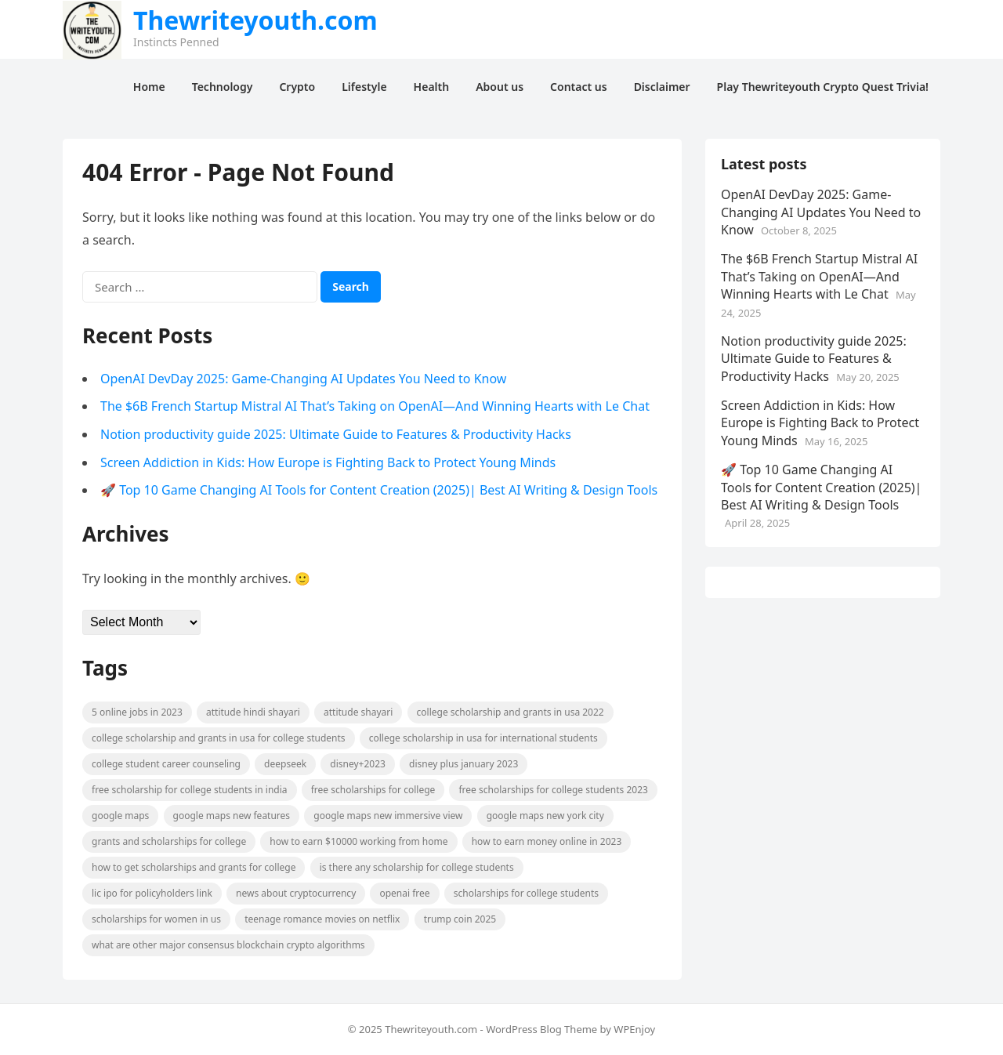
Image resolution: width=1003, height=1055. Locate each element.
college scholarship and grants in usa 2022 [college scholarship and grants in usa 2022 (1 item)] (510, 712)
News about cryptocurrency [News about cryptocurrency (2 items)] (296, 893)
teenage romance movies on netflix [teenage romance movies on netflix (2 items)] (322, 919)
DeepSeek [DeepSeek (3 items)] (285, 763)
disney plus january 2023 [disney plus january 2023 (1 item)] (463, 763)
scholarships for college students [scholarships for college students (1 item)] (526, 893)
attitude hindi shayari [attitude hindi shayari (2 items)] (253, 712)
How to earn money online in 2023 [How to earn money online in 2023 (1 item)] (547, 841)
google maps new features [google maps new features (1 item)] (232, 815)
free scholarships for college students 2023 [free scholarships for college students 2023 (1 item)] (552, 789)
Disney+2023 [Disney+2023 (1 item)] (358, 763)
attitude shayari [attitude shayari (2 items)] (358, 712)
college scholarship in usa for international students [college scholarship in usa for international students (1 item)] (483, 738)
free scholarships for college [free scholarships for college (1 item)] (373, 789)
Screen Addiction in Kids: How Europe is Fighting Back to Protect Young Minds (328, 462)
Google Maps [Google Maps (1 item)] (120, 815)
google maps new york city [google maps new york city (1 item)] (545, 815)
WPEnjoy (634, 1029)
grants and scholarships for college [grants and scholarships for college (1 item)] (169, 841)
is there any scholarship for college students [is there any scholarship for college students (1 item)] (417, 867)
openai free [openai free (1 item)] (404, 893)
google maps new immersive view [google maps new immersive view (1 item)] (387, 815)
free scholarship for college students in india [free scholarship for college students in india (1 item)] (190, 789)
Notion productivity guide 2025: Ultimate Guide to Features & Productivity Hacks (335, 434)
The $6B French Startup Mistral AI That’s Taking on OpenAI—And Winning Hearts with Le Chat (375, 406)
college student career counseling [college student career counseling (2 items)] (166, 763)
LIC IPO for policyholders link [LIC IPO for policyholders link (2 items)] (152, 893)
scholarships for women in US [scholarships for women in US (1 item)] (156, 919)
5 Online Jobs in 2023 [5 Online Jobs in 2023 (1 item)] (137, 712)
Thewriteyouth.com (255, 20)
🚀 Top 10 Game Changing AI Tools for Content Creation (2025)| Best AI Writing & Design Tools (378, 489)
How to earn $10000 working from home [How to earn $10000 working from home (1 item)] (358, 841)
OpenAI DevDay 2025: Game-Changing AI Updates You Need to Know (303, 378)
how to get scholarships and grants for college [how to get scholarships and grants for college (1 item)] (193, 867)
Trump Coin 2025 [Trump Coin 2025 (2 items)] (460, 919)
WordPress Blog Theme (541, 1029)
